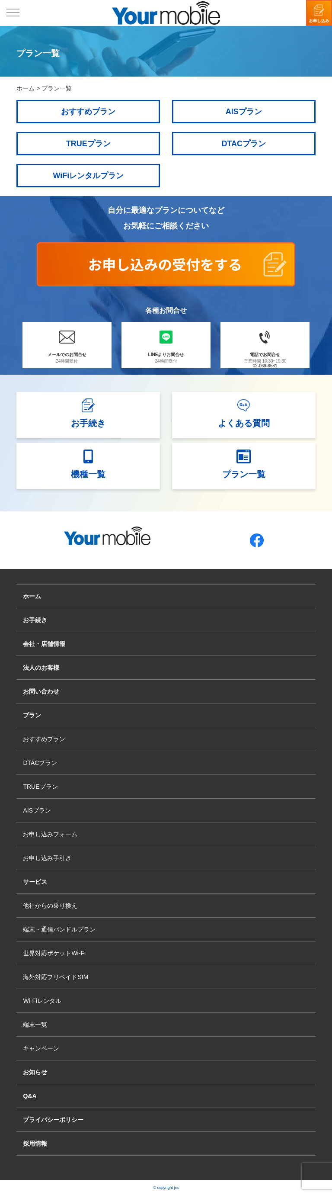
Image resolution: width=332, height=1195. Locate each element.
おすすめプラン (88, 111)
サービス (35, 881)
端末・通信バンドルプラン (59, 929)
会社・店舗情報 (44, 643)
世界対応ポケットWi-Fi (54, 953)
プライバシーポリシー (53, 1119)
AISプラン (244, 111)
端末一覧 (35, 1024)
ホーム (32, 596)
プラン (32, 715)
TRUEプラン (88, 143)
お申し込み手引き (47, 857)
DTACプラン (243, 143)
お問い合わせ (41, 691)
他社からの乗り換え (50, 905)
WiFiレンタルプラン (88, 175)
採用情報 (35, 1143)
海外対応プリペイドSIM (55, 976)
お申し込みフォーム (50, 834)
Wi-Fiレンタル (42, 1000)
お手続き (35, 620)
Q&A (29, 1095)
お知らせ (35, 1072)
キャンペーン (41, 1048)
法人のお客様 (41, 667)
